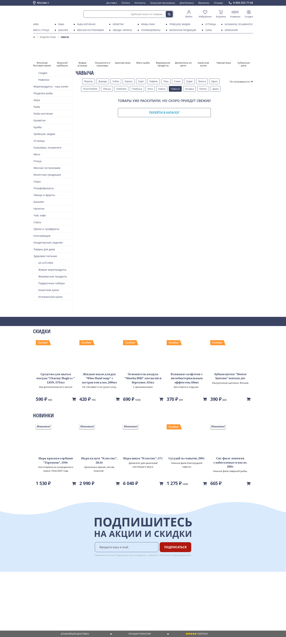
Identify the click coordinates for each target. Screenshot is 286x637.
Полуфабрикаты (150, 30)
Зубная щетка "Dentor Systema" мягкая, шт (230, 376)
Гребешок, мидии (179, 24)
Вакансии (203, 2)
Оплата (126, 2)
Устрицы (210, 24)
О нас (36, 588)
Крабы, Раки (147, 24)
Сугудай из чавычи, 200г (186, 458)
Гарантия (84, 595)
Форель (88, 81)
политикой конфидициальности (175, 555)
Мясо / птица (40, 30)
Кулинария (230, 30)
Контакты (140, 2)
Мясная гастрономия (90, 30)
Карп (141, 81)
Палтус (203, 88)
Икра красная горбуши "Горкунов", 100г (55, 460)
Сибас (115, 81)
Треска (202, 81)
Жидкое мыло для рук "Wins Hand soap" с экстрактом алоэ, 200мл (99, 378)
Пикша (107, 88)
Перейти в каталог (164, 113)
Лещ (165, 81)
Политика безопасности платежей (52, 616)
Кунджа (189, 88)
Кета (150, 88)
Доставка (111, 2)
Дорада (102, 81)
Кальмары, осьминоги (237, 24)
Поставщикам (119, 585)
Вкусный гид (86, 603)
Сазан (177, 81)
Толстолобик (90, 88)
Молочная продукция (182, 30)
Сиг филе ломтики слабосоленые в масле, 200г (230, 462)
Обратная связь (42, 595)
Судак (189, 81)
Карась (129, 81)
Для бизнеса (187, 2)
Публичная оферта (43, 613)
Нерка (161, 88)
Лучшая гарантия (139, 633)
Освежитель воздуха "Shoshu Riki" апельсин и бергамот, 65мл (143, 378)
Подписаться (175, 547)
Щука (214, 81)
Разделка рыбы (48, 37)
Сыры (208, 30)
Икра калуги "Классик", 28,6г (99, 460)
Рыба (60, 24)
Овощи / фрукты (121, 30)
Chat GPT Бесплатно (194, 588)
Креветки (117, 24)
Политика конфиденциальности (51, 610)
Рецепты (84, 599)
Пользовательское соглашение (51, 606)
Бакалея (62, 30)
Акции (36, 603)
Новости (38, 599)
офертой (153, 555)
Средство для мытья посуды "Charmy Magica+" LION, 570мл (55, 378)
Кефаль (153, 81)
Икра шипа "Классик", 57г (143, 458)
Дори (215, 88)
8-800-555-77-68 (243, 2)
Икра (35, 24)
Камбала (121, 88)
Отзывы (218, 2)
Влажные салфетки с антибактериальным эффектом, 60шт (187, 378)
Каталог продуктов (44, 585)
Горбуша (137, 88)
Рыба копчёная (86, 24)
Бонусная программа (162, 2)
